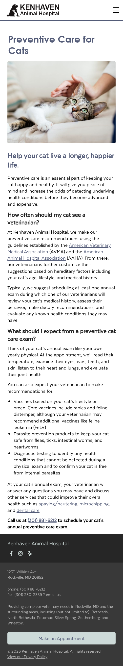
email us (53, 594)
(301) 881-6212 (42, 520)
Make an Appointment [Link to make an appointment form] (62, 638)
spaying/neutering (58, 503)
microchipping (94, 503)
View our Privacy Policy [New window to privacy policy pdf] (27, 657)
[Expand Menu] (116, 10)
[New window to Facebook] (11, 554)
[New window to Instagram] (20, 554)
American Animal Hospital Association (55, 254)
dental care (28, 510)
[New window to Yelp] (30, 554)
